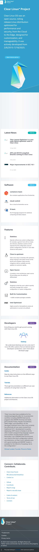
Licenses (9, 500)
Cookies (3, 535)
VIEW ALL (32, 133)
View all (32, 323)
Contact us (10, 477)
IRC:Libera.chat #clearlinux (15, 474)
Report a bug (11, 487)
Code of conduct (12, 495)
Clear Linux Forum (12, 472)
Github (9, 482)
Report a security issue (14, 490)
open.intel (17, 549)
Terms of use (11, 498)
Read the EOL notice (12, 57)
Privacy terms (5, 538)
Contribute (10, 485)
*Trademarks (5, 533)
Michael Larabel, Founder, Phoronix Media (17, 449)
